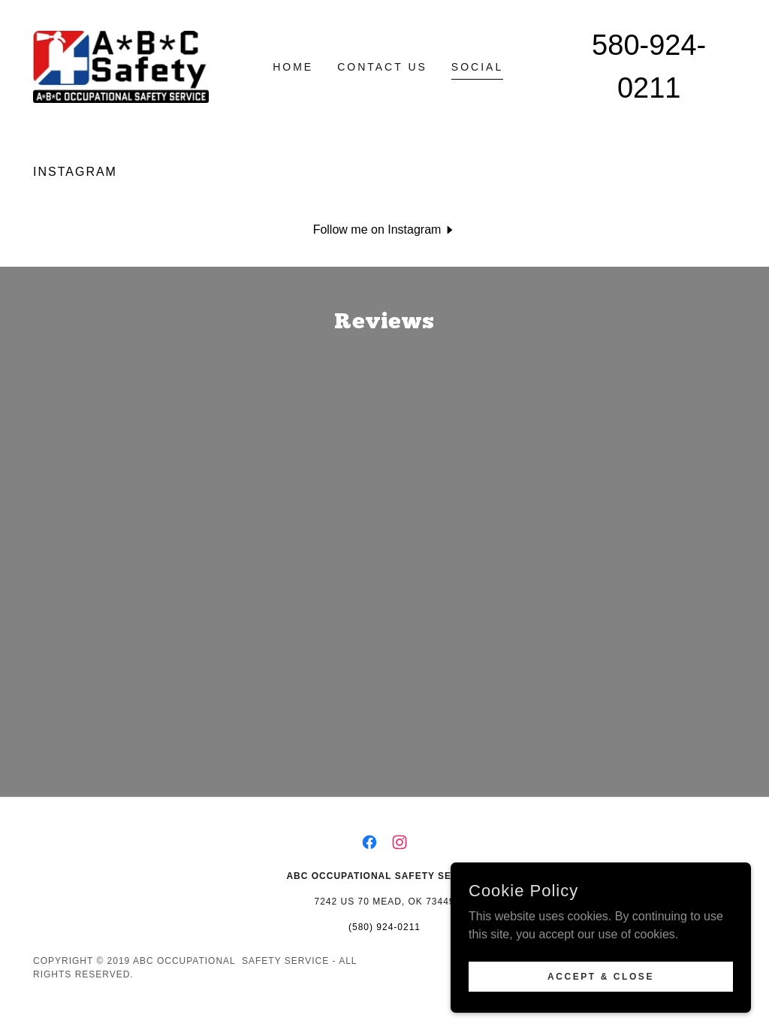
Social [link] (477, 67)
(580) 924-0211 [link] (384, 943)
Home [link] (293, 67)
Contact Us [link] (382, 67)
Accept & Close (600, 976)
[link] (121, 65)
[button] (385, 229)
